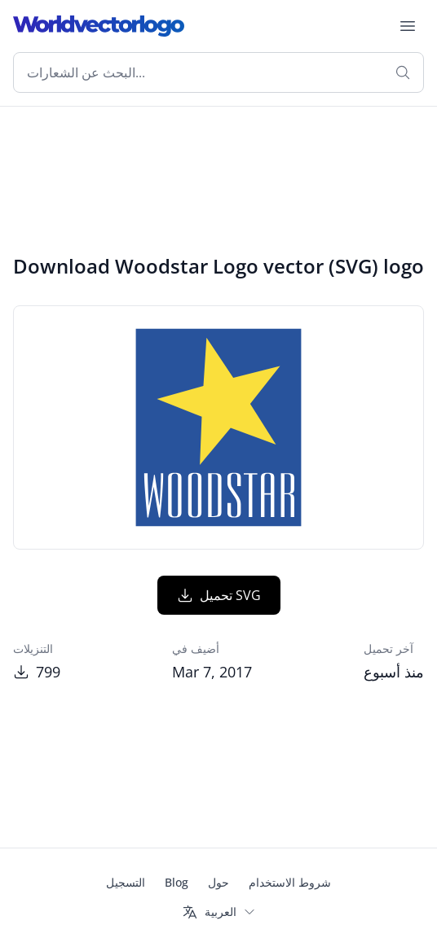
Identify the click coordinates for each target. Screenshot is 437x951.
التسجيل (125, 882)
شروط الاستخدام (290, 882)
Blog (176, 882)
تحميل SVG (219, 595)
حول (218, 882)
